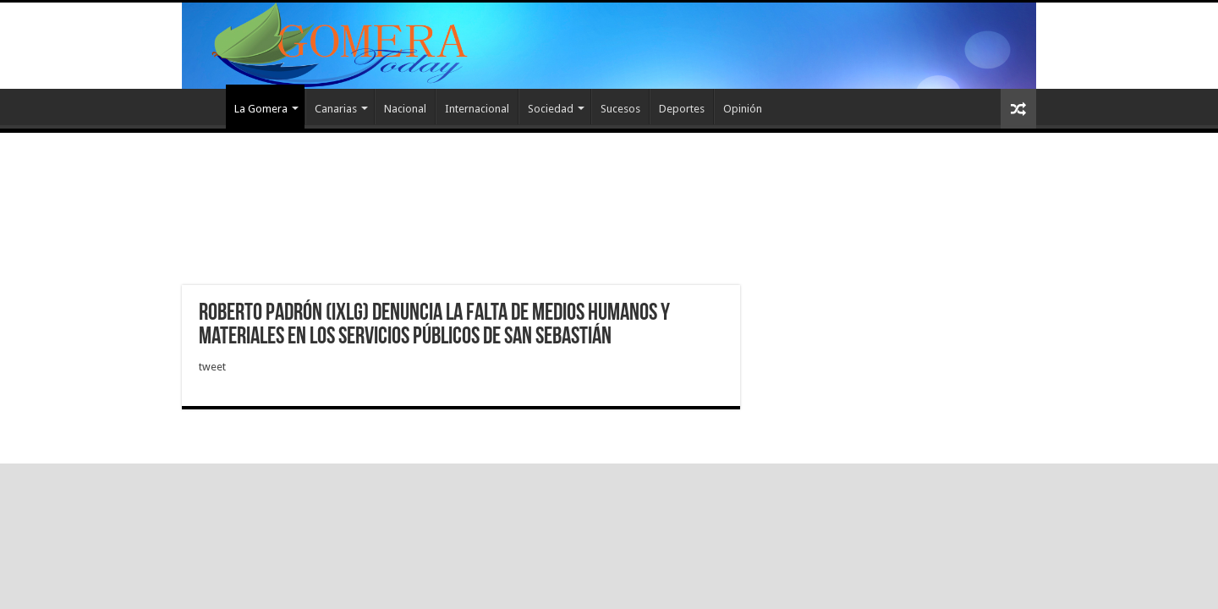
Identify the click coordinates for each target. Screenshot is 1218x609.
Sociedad (550, 108)
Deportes (682, 108)
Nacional (405, 108)
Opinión (742, 108)
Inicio (204, 106)
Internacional (477, 108)
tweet (212, 366)
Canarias (336, 108)
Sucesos (620, 108)
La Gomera (261, 108)
